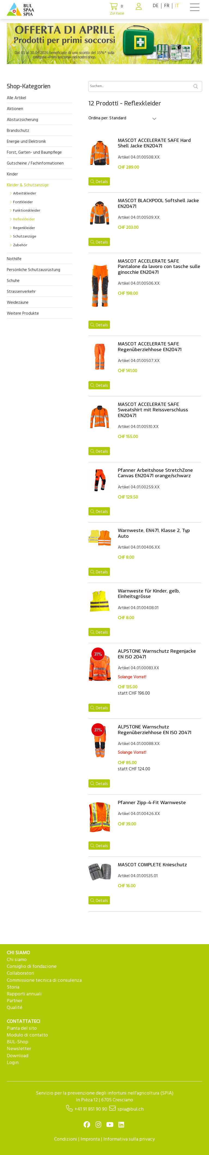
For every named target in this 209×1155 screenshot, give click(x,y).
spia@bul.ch (131, 1109)
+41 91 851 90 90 (91, 1109)
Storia (13, 987)
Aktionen (15, 109)
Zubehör (20, 245)
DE (155, 6)
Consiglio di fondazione (32, 967)
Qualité (14, 1008)
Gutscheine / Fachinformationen (35, 163)
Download (17, 1056)
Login (13, 1063)
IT (177, 6)
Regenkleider (24, 228)
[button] (13, 44)
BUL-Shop (17, 1042)
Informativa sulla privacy (129, 1139)
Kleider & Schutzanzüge (28, 185)
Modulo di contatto (27, 1035)
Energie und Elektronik (26, 141)
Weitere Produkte (23, 313)
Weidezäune (18, 302)
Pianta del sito (22, 1028)
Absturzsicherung (22, 120)
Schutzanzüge (24, 236)
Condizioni (65, 1139)
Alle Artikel (16, 98)
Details (99, 182)
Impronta (90, 1139)
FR (166, 6)
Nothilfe (14, 259)
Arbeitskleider (24, 193)
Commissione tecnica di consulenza (44, 980)
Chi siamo (17, 960)
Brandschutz (18, 130)
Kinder (12, 174)
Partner (14, 1001)
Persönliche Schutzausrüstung (33, 270)
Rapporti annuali (24, 994)
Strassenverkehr (21, 291)
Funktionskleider (26, 211)
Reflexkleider (24, 219)
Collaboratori (20, 973)
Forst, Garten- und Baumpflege (34, 152)
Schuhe (13, 281)
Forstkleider (23, 202)
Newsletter (19, 1049)
